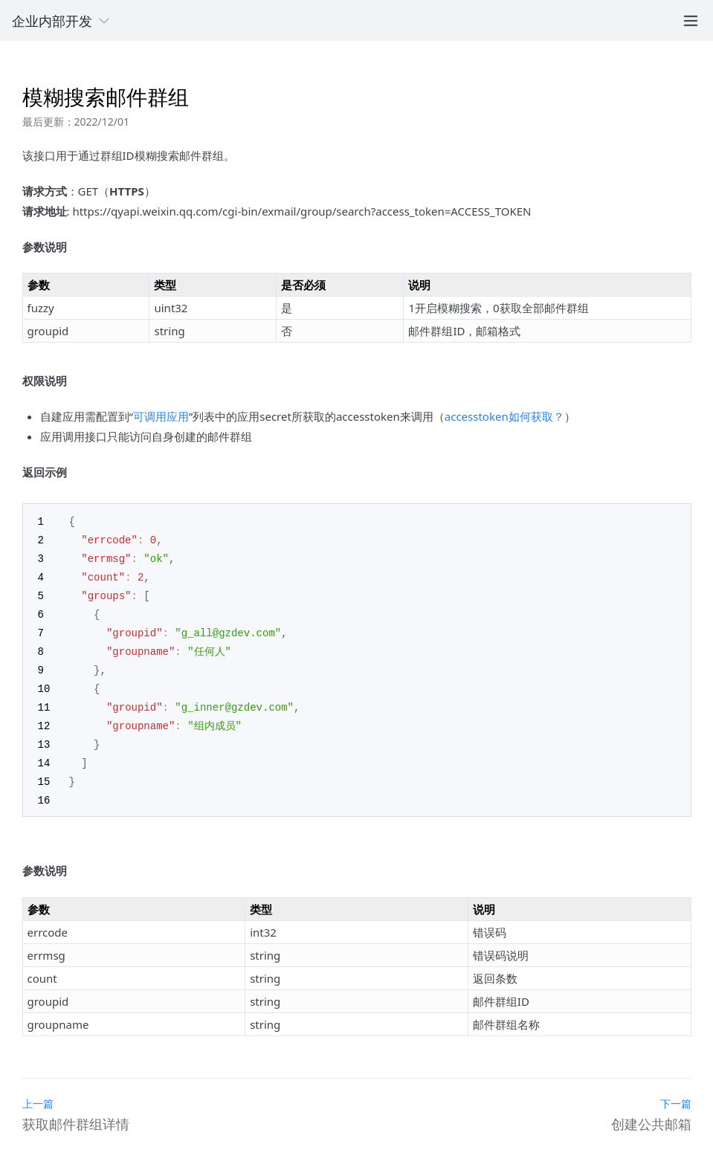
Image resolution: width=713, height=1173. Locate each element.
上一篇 (38, 1091)
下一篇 (675, 1091)
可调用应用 (161, 416)
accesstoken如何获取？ (504, 416)
